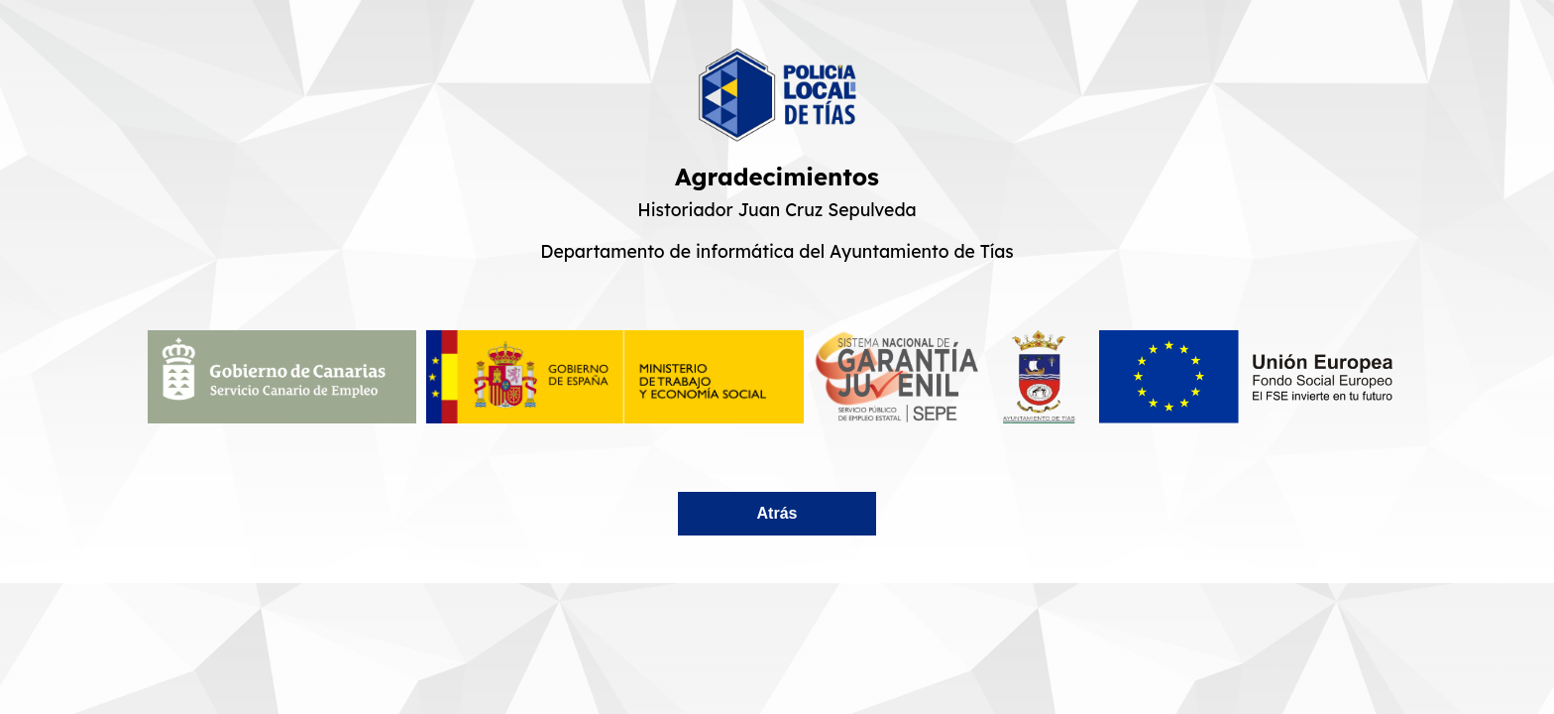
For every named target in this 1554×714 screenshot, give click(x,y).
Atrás (777, 513)
